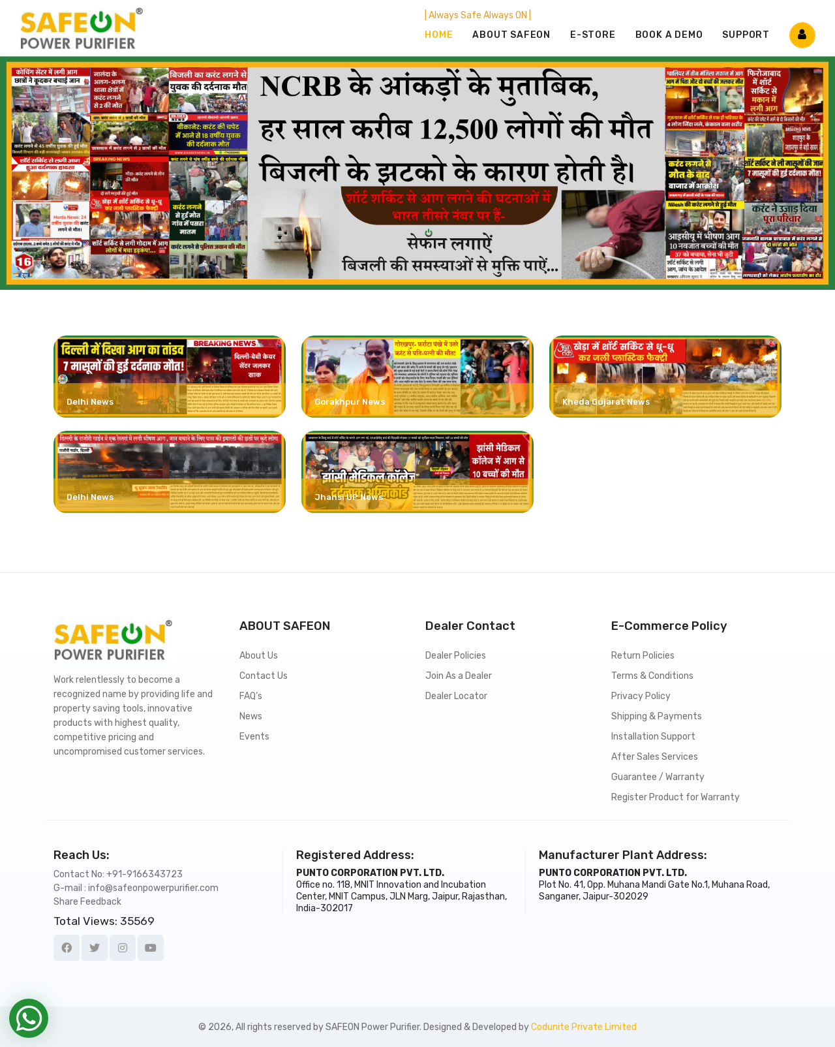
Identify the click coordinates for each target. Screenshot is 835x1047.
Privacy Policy (641, 696)
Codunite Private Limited (584, 1027)
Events (254, 736)
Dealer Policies (455, 655)
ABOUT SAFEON (511, 34)
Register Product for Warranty (675, 797)
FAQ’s (250, 696)
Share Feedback (87, 901)
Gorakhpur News (349, 402)
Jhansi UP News (348, 497)
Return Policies (643, 655)
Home (439, 34)
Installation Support (653, 736)
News (250, 716)
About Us (258, 655)
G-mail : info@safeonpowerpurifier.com (136, 888)
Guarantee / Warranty (658, 777)
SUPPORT (746, 34)
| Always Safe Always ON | (478, 15)
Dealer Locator (456, 696)
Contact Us (263, 675)
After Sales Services (654, 756)
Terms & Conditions (652, 675)
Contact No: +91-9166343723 (118, 874)
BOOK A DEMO (669, 34)
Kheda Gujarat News (606, 402)
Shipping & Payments (656, 716)
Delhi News (90, 402)
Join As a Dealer (458, 675)
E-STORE (593, 34)
